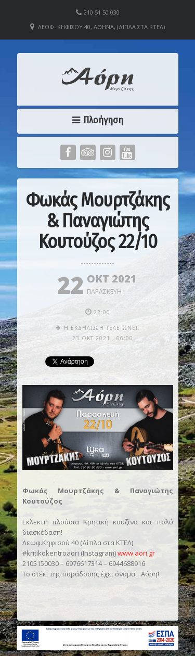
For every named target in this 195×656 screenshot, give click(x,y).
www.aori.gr (136, 553)
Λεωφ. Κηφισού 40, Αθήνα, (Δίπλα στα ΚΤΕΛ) (101, 27)
